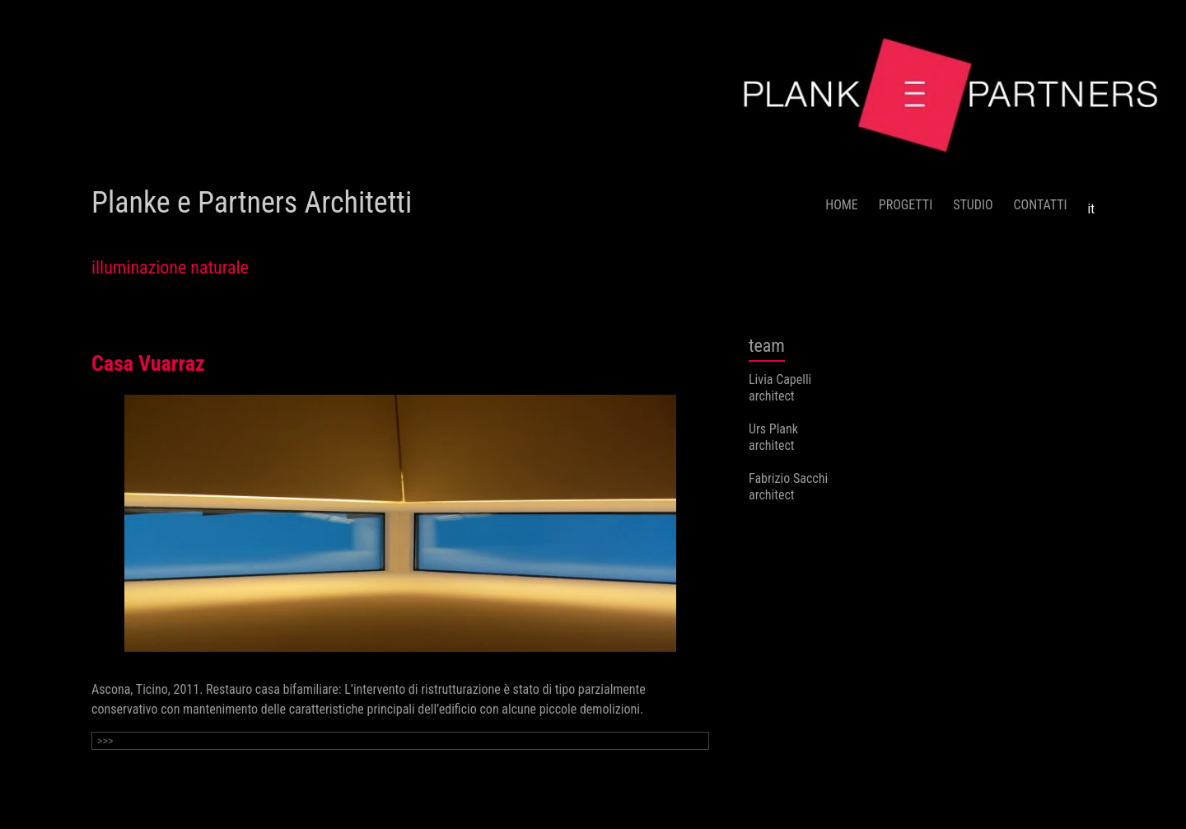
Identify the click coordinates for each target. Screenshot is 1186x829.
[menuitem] (1091, 203)
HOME (841, 205)
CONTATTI (1040, 205)
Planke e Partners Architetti (251, 202)
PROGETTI (905, 205)
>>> (105, 740)
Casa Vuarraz (148, 363)
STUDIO (972, 205)
